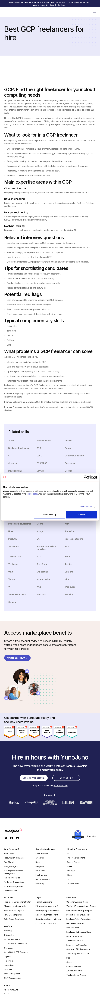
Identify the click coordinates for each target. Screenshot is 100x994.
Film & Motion (41, 875)
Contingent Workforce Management (13, 872)
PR (68, 853)
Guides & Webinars (74, 936)
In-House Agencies (12, 878)
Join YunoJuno (61, 785)
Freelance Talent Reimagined (78, 919)
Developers (40, 871)
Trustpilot (91, 836)
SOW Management (12, 974)
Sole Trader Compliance (14, 919)
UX (68, 879)
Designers (40, 866)
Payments (8, 956)
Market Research (43, 879)
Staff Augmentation (12, 978)
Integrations (9, 965)
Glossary (70, 962)
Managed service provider (15, 906)
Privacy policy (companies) (47, 906)
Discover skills (73, 883)
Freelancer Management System (18, 902)
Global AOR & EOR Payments (16, 952)
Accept (81, 515)
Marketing (40, 883)
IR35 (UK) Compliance (13, 915)
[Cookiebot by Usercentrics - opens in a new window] (85, 477)
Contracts (8, 948)
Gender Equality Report (76, 923)
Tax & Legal (9, 862)
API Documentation (74, 971)
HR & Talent (9, 853)
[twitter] (6, 838)
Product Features (73, 966)
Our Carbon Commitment (46, 923)
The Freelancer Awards (76, 975)
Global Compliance (12, 939)
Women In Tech (72, 928)
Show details (86, 506)
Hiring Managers (11, 866)
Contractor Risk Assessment (78, 949)
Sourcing (8, 931)
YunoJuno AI (9, 969)
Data (38, 862)
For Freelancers (10, 891)
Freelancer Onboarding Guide (78, 932)
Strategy (71, 871)
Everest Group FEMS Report (78, 915)
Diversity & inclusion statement (48, 919)
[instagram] (11, 838)
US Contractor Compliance (15, 943)
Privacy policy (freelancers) (47, 910)
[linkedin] (17, 838)
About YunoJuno (11, 990)
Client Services (42, 853)
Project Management (76, 858)
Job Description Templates (77, 953)
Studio (70, 875)
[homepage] (15, 831)
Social (69, 866)
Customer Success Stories (77, 902)
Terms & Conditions (44, 902)
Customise (49, 515)
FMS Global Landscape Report (79, 910)
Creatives (40, 858)
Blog (68, 958)
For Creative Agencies (13, 886)
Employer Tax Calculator (76, 945)
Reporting (8, 961)
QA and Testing (73, 862)
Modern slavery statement (47, 915)
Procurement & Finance (14, 858)
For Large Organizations (14, 882)
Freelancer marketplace (14, 910)
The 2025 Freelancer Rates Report (81, 906)
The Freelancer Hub (74, 940)
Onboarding (9, 935)
